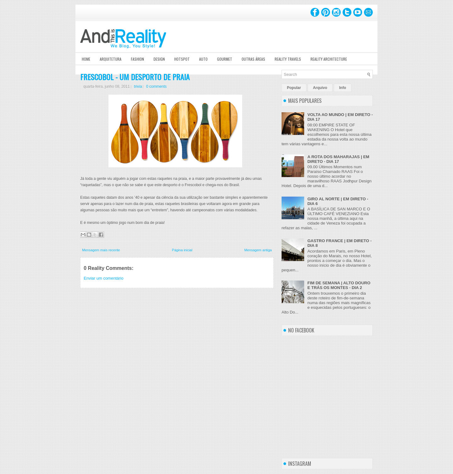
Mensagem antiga (258, 250)
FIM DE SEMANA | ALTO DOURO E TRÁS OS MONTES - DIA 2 (338, 285)
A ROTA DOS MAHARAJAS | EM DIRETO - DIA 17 (338, 159)
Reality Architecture (328, 59)
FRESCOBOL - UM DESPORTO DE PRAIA (135, 77)
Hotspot (182, 59)
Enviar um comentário (103, 278)
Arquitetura (110, 59)
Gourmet (224, 59)
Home (86, 59)
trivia (138, 86)
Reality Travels (288, 59)
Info (342, 88)
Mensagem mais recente (101, 250)
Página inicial (182, 250)
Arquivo (320, 88)
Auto (203, 59)
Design (159, 59)
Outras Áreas (253, 59)
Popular (294, 88)
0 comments (156, 86)
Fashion (137, 59)
